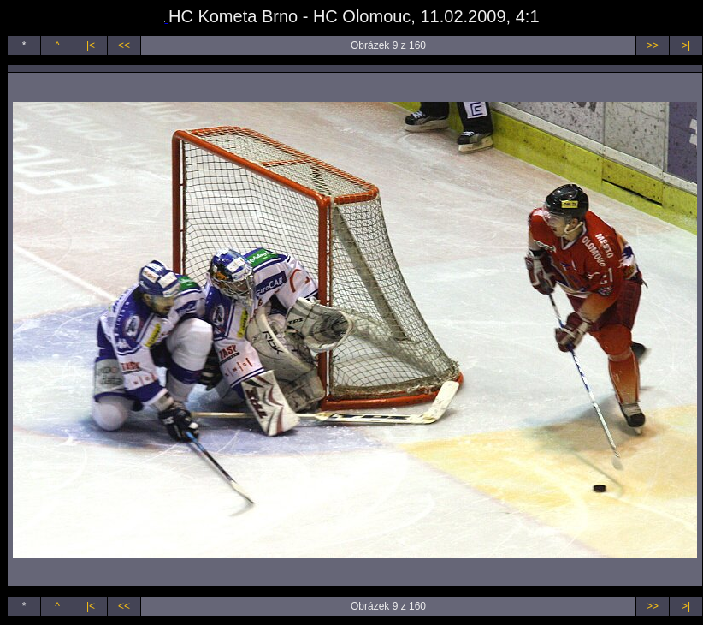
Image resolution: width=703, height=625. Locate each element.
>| (686, 45)
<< (124, 45)
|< (90, 45)
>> (653, 45)
